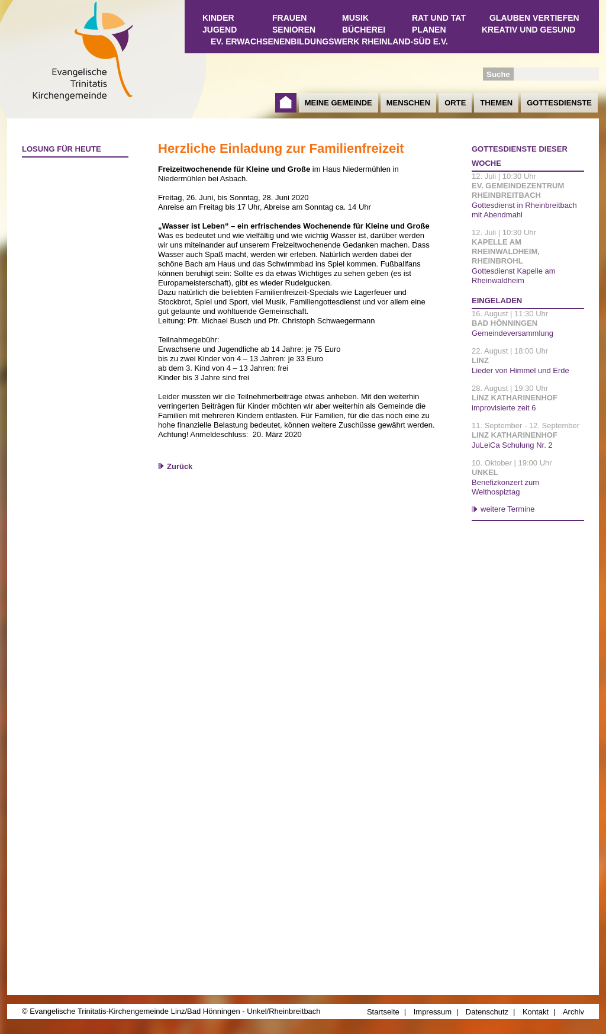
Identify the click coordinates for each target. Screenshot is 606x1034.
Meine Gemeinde (338, 102)
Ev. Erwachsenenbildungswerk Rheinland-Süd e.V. (329, 41)
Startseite (285, 103)
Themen (496, 102)
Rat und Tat (439, 18)
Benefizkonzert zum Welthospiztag (505, 487)
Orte (455, 102)
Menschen (408, 102)
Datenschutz (487, 1011)
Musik (355, 18)
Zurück (179, 466)
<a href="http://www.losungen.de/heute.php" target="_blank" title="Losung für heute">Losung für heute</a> (70, 232)
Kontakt (536, 1011)
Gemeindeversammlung (512, 333)
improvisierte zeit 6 (504, 407)
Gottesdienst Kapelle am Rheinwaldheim (514, 275)
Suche (498, 74)
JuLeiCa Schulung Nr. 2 (512, 445)
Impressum (433, 1011)
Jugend (219, 29)
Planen (429, 29)
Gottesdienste (559, 102)
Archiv (573, 1011)
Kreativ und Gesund (528, 29)
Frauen (289, 18)
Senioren (293, 29)
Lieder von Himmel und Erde (520, 370)
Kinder (218, 18)
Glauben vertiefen (534, 18)
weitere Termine (508, 509)
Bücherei (363, 29)
